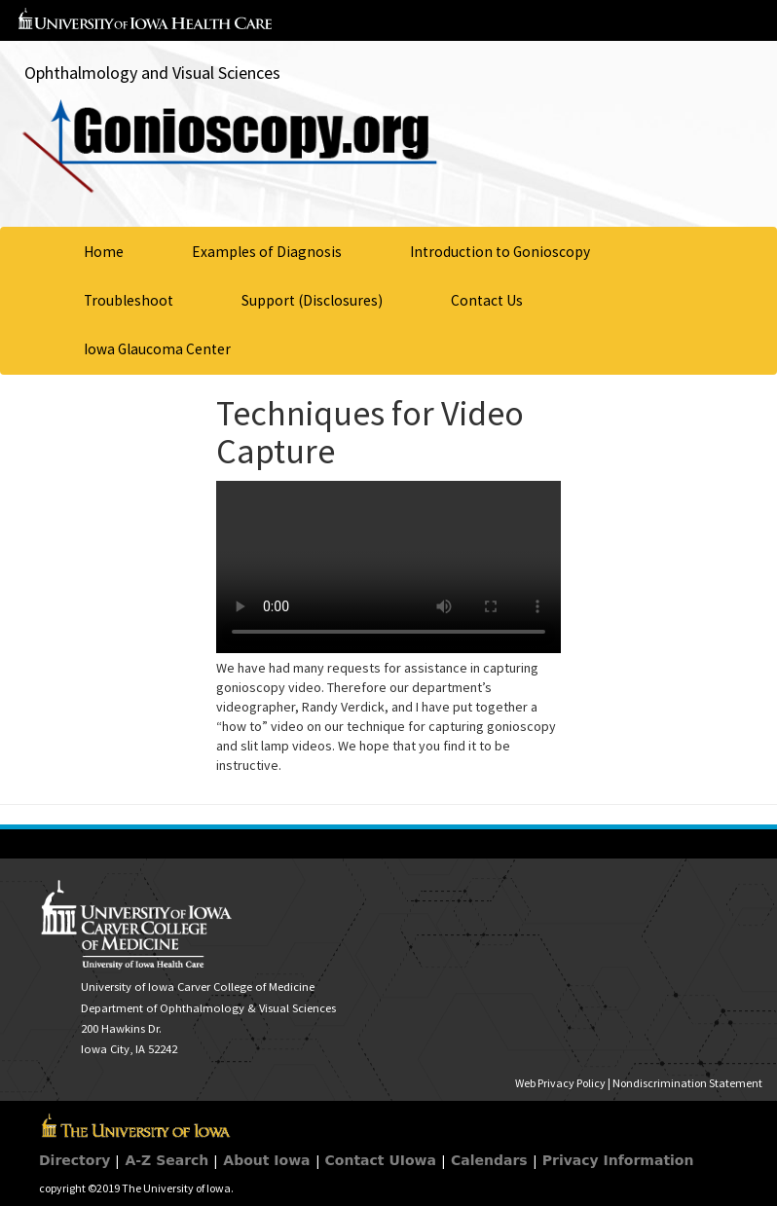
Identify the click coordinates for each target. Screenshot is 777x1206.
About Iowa (266, 1160)
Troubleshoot (128, 300)
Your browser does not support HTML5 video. (388, 567)
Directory (74, 1160)
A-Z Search (166, 1160)
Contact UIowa (380, 1160)
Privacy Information (618, 1160)
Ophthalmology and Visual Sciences (152, 72)
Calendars (489, 1160)
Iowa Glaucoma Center (157, 349)
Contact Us (487, 300)
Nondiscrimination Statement (687, 1083)
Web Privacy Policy (560, 1083)
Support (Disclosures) (312, 300)
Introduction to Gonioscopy (500, 251)
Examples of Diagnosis (267, 251)
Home (104, 251)
